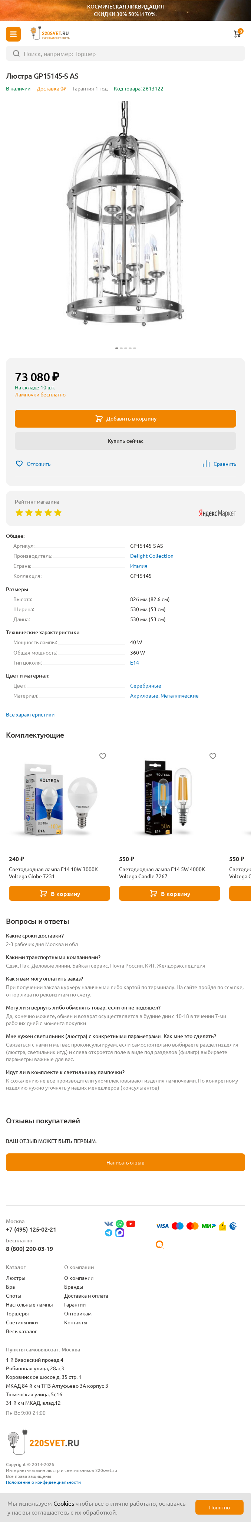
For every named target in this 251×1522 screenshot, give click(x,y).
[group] (125, 226)
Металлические (180, 695)
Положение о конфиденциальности (43, 1482)
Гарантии (75, 1304)
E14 (134, 662)
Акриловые (144, 695)
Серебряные (145, 685)
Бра (10, 1286)
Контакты (75, 1322)
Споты (14, 1295)
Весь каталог (21, 1331)
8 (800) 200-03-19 (29, 1248)
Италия (139, 565)
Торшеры (17, 1313)
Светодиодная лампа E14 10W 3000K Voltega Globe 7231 (53, 872)
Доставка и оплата (86, 1295)
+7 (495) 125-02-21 (31, 1229)
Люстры (16, 1277)
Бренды (73, 1286)
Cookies (63, 1503)
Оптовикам (78, 1313)
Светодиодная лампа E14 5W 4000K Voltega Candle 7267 (162, 872)
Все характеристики (30, 714)
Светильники (22, 1322)
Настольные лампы (29, 1304)
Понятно (219, 1507)
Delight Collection (152, 555)
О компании (78, 1277)
